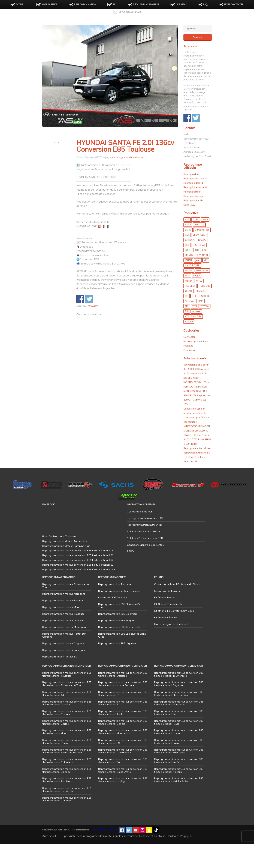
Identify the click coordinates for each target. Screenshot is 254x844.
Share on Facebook (80, 299)
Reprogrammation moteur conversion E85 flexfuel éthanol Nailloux (178, 770)
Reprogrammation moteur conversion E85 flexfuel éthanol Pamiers (66, 780)
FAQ (205, 4)
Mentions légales (97, 830)
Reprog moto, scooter (195, 178)
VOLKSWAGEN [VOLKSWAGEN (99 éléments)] (193, 316)
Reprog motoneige (193, 196)
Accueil (20, 4)
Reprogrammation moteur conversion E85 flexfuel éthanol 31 (122, 693)
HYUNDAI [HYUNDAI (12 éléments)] (202, 255)
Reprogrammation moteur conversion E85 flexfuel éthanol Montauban (122, 732)
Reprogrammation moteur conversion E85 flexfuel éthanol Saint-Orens (122, 770)
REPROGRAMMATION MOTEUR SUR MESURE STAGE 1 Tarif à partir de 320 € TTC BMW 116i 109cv (196, 395)
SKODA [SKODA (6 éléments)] (205, 296)
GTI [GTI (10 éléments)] (197, 250)
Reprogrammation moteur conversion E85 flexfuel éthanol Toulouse (66, 674)
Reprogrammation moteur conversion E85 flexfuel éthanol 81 (122, 703)
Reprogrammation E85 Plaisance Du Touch (119, 606)
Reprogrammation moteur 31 (59, 656)
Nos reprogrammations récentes (127, 157)
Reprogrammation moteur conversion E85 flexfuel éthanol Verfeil (178, 761)
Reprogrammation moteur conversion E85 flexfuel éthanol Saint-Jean (178, 751)
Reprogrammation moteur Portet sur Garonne (64, 635)
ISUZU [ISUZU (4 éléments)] (188, 260)
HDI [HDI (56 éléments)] (204, 250)
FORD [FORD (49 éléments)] (188, 250)
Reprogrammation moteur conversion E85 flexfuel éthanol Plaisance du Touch (66, 684)
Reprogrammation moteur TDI (144, 524)
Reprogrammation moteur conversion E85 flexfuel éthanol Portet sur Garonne (66, 751)
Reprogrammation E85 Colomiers (117, 613)
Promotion (189, 350)
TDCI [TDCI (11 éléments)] (200, 301)
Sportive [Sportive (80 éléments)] (189, 301)
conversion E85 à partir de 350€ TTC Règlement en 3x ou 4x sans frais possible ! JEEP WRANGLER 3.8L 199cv (196, 373)
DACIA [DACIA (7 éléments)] (202, 239)
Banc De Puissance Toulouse (59, 536)
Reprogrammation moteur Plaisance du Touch (65, 586)
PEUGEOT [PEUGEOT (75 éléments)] (190, 285)
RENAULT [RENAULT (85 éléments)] (200, 290)
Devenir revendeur (130, 11)
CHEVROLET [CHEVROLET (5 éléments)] (199, 234)
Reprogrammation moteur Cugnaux (63, 643)
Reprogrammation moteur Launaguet (64, 650)
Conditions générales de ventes (145, 544)
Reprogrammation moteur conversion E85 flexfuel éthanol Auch (122, 713)
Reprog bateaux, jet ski (195, 187)
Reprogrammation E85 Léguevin (117, 643)
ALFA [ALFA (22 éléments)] (196, 219)
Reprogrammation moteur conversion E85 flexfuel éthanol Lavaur (178, 732)
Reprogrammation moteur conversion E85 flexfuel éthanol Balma (178, 741)
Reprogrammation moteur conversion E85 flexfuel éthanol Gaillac (66, 722)
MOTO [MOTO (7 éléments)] (196, 275)
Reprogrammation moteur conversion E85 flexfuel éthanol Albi (66, 693)
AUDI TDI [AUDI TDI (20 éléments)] (199, 224)
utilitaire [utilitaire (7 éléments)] (196, 311)
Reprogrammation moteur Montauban (64, 627)
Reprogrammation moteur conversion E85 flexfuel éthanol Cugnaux (178, 684)
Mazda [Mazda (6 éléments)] (188, 270)
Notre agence (49, 4)
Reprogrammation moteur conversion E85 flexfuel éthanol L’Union (66, 741)
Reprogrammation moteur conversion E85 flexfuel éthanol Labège (122, 780)
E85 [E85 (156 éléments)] (195, 245)
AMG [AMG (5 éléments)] (205, 219)
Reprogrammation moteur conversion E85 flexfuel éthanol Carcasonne (122, 751)
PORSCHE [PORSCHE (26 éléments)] (204, 285)
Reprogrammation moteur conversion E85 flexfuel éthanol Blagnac (66, 770)
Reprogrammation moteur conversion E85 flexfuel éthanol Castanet (66, 799)
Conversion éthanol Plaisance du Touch (177, 584)
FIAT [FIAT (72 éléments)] (202, 245)
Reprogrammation (85, 4)
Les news (181, 4)
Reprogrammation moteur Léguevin (63, 620)
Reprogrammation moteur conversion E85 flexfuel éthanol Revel (178, 722)
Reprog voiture (191, 174)
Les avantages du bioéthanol (171, 624)
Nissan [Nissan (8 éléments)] (188, 280)
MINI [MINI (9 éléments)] (187, 275)
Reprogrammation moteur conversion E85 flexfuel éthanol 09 (122, 741)
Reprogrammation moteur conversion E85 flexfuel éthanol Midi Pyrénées (178, 780)
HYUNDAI (93, 305)
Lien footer (189, 336)
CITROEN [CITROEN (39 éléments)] (190, 239)
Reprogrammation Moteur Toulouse (119, 591)
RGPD (130, 551)
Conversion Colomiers (167, 591)
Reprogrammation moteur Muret (61, 607)
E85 (114, 4)
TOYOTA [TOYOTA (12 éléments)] (205, 306)
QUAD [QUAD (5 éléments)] (188, 290)
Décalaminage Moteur (146, 4)
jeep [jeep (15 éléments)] (197, 260)
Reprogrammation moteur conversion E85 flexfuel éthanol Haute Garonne (122, 684)
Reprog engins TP (193, 200)
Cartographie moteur (139, 511)
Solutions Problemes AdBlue (143, 531)
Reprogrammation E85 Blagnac (116, 620)
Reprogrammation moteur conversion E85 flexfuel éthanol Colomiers (66, 761)
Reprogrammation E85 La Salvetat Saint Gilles (122, 635)
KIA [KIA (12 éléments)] (206, 260)
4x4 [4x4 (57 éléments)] (187, 219)
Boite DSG (189, 204)
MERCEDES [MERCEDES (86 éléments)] (202, 270)
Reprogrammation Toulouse (114, 584)
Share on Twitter (89, 299)
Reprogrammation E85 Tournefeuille (119, 627)
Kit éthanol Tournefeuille (168, 604)
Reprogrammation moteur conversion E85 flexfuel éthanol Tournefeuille (178, 674)
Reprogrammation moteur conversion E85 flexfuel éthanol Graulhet (66, 703)
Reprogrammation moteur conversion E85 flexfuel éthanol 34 (178, 713)
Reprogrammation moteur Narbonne (63, 593)
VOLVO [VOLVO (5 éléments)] (189, 321)
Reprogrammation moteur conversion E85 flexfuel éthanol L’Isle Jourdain (178, 693)
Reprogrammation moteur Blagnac (62, 600)
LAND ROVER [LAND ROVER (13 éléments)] (192, 265)
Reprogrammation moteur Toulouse (63, 613)
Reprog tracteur (192, 191)
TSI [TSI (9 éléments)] (186, 311)
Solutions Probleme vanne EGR (145, 538)
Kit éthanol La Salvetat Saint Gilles (174, 610)
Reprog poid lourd (193, 182)
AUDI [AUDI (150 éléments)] (188, 224)
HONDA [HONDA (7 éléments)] (189, 255)
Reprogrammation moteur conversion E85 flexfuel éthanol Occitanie (122, 674)
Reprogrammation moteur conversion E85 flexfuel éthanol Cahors (122, 722)
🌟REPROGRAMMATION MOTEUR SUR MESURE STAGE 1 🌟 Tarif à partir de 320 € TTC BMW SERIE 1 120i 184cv (197, 435)
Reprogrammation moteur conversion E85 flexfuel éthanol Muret (66, 732)
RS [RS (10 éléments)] (186, 296)
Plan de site (112, 830)
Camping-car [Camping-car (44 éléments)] (202, 229)
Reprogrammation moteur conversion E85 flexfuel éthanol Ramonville (66, 789)
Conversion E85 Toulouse (113, 597)
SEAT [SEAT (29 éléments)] (195, 296)
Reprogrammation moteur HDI (145, 518)
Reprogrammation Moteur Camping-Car (66, 545)
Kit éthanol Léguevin (165, 617)
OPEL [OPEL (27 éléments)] (199, 280)
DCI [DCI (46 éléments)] (187, 245)
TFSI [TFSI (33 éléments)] (194, 306)
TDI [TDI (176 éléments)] (187, 306)
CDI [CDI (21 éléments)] (187, 234)
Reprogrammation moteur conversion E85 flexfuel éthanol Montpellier (178, 703)
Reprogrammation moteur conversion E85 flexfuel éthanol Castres (66, 713)
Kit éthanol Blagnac (165, 597)
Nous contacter (234, 4)
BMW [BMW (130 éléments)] (188, 229)
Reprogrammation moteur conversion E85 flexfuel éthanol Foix (122, 761)
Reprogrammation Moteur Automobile (64, 541)
